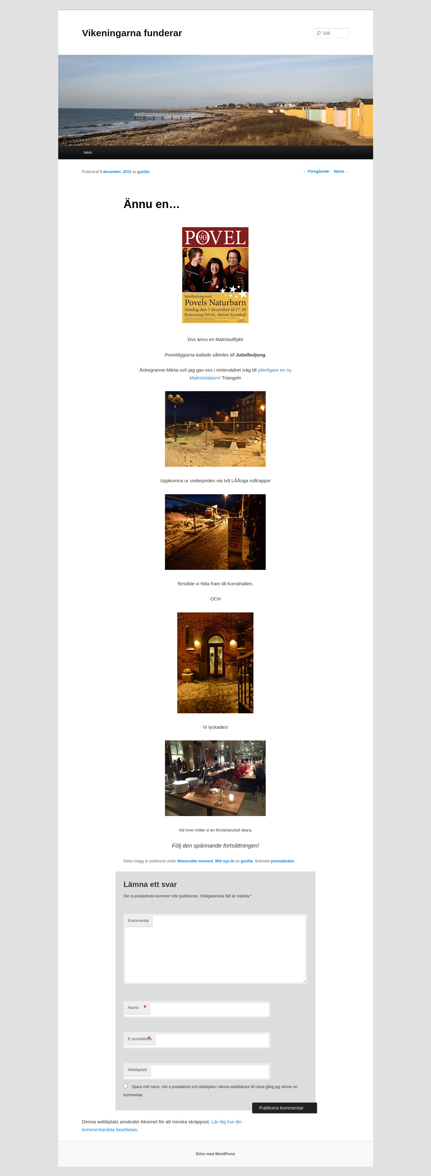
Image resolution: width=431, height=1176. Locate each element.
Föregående (316, 171)
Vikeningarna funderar (132, 33)
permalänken (282, 861)
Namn (137, 1007)
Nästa (341, 171)
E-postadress (140, 1039)
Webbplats (137, 1069)
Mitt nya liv (225, 861)
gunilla (143, 172)
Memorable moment (195, 861)
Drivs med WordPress (215, 1154)
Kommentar (138, 920)
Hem (88, 152)
